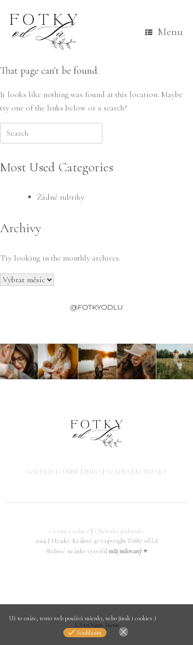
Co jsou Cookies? (69, 531)
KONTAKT (151, 471)
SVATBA (118, 471)
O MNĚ (69, 471)
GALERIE (40, 471)
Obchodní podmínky (119, 531)
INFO (92, 471)
